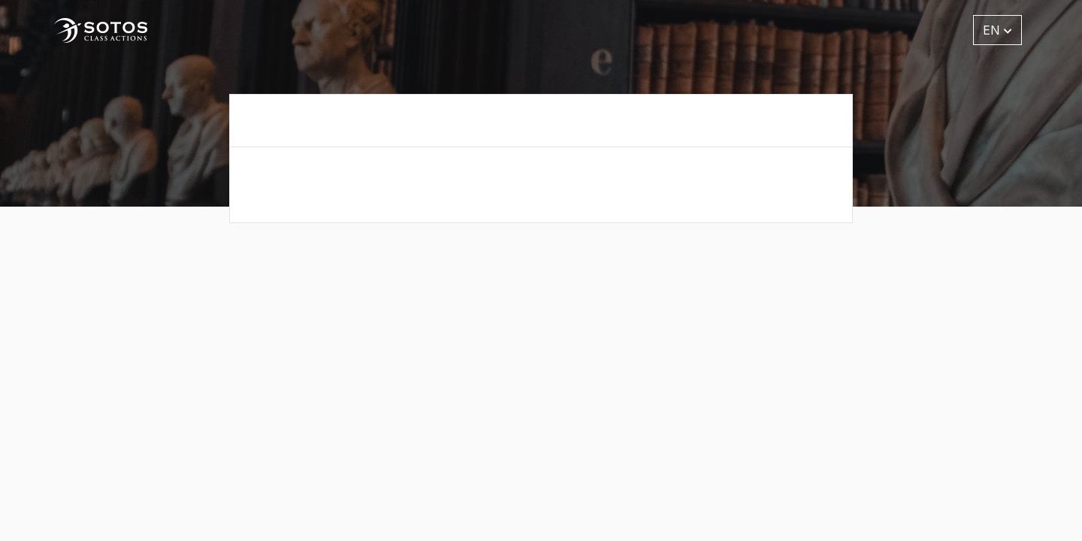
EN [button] (997, 30)
